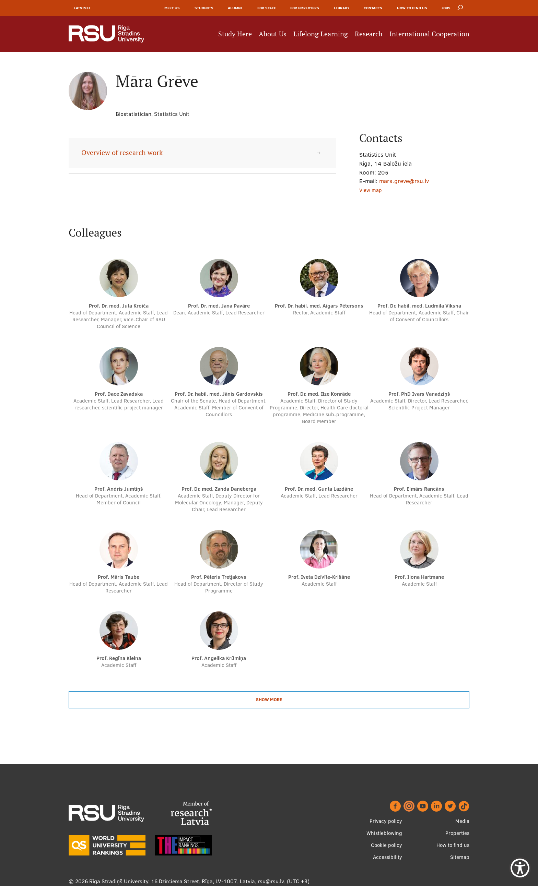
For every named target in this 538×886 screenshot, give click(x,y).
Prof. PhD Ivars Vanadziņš (419, 394)
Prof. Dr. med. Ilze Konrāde (319, 394)
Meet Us (172, 8)
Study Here (235, 34)
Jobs (446, 8)
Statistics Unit (171, 114)
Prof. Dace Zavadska (119, 394)
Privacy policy (386, 821)
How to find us (412, 8)
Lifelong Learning (320, 34)
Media (462, 821)
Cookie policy (386, 845)
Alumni (235, 8)
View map (370, 190)
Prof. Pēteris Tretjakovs (218, 577)
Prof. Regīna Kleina (118, 658)
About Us (272, 34)
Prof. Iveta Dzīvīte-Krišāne (319, 577)
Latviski (82, 8)
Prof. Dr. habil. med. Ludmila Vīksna (419, 306)
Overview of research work (122, 152)
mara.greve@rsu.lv (404, 181)
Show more (269, 700)
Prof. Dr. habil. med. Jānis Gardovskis (219, 394)
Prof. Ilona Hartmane (419, 577)
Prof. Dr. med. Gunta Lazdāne (319, 489)
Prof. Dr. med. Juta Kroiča (119, 306)
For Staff (266, 8)
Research (369, 34)
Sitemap (459, 857)
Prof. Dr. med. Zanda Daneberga (219, 489)
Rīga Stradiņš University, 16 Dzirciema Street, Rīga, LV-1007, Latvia (172, 881)
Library (341, 8)
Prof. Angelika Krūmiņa (218, 658)
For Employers (304, 8)
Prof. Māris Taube (118, 577)
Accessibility (387, 857)
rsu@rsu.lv (271, 881)
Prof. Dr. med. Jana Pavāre (219, 306)
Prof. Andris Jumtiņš (118, 489)
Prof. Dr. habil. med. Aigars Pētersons (319, 306)
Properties (457, 833)
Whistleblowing (384, 833)
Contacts (373, 8)
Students (204, 8)
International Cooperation (429, 34)
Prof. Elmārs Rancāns (419, 489)
